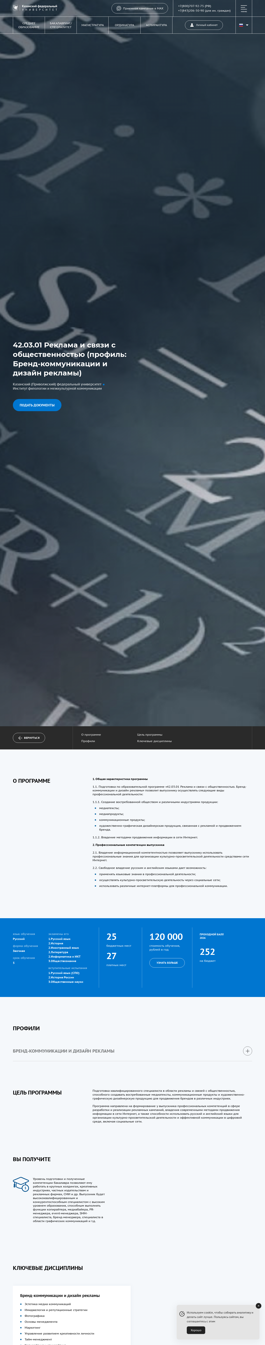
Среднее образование (29, 25)
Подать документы (37, 405)
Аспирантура (156, 25)
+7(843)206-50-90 (191, 10)
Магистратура (93, 25)
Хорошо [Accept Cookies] (196, 1330)
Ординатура (124, 25)
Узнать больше (167, 962)
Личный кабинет (204, 25)
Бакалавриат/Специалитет (61, 25)
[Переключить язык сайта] (244, 25)
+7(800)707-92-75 (191, 6)
